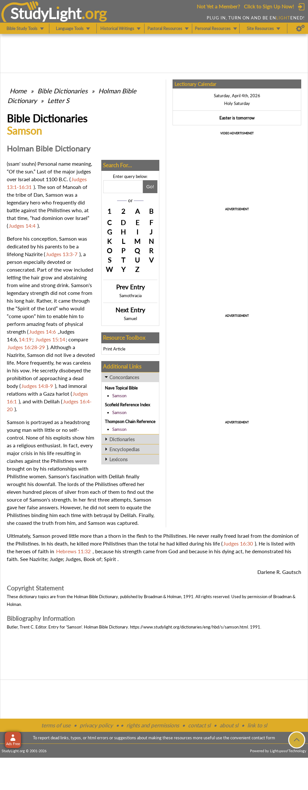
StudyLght (46, 13)
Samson (119, 395)
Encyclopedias (124, 449)
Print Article (114, 348)
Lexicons (118, 459)
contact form (263, 737)
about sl (229, 725)
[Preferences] (300, 28)
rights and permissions (152, 725)
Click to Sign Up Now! (269, 6)
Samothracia (130, 295)
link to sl (257, 725)
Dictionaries (122, 439)
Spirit (110, 559)
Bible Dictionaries (62, 91)
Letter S (58, 100)
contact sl (199, 725)
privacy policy (96, 725)
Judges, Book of (83, 559)
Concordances (124, 377)
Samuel (130, 318)
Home (18, 91)
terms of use (56, 725)
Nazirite (38, 559)
